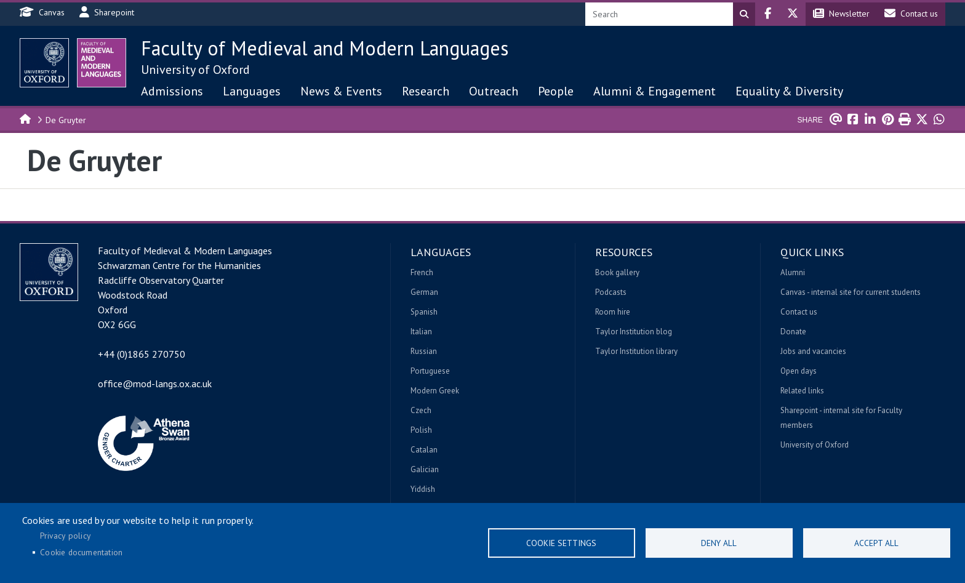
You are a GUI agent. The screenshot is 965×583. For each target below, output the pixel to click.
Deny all (719, 543)
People (556, 91)
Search (744, 14)
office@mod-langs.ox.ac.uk (155, 383)
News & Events (341, 91)
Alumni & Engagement (654, 91)
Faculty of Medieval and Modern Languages (324, 48)
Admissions (172, 91)
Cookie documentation (81, 552)
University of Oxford (195, 70)
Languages (252, 91)
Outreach (493, 91)
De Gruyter (66, 120)
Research (425, 91)
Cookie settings (561, 543)
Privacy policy (65, 535)
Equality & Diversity (789, 91)
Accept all (876, 543)
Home (26, 118)
